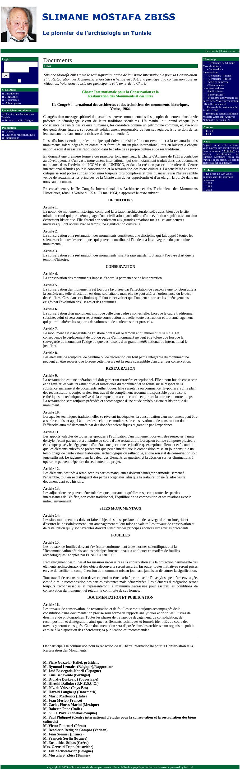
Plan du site (211, 51)
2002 (209, 189)
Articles (9, 131)
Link (209, 134)
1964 (209, 183)
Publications (12, 137)
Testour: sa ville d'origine (19, 120)
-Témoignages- (215, 94)
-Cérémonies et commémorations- (213, 86)
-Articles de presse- (217, 81)
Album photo (13, 102)
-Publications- (214, 91)
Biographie (11, 96)
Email (209, 130)
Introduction (12, 93)
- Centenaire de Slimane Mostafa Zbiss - (219, 64)
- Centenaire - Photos (219, 75)
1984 (209, 186)
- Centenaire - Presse (218, 78)
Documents (12, 99)
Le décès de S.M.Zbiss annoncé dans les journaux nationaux (218, 177)
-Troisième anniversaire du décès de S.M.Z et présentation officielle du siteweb (221, 101)
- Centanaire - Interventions (213, 71)
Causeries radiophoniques (20, 134)
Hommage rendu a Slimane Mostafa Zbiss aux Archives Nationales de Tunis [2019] (220, 116)
